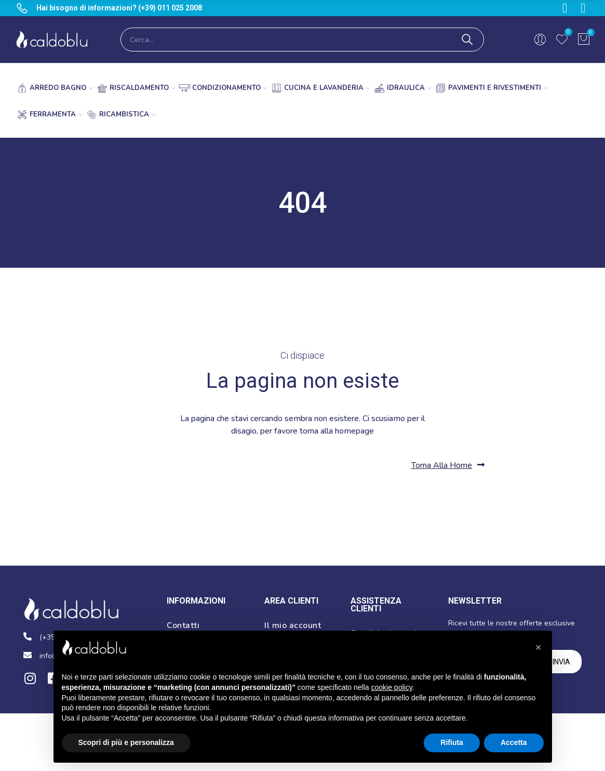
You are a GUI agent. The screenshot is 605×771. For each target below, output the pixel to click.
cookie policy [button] (391, 687)
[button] (448, 465)
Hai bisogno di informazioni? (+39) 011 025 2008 (119, 8)
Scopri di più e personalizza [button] (126, 742)
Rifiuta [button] (451, 742)
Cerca (467, 39)
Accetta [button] (514, 742)
